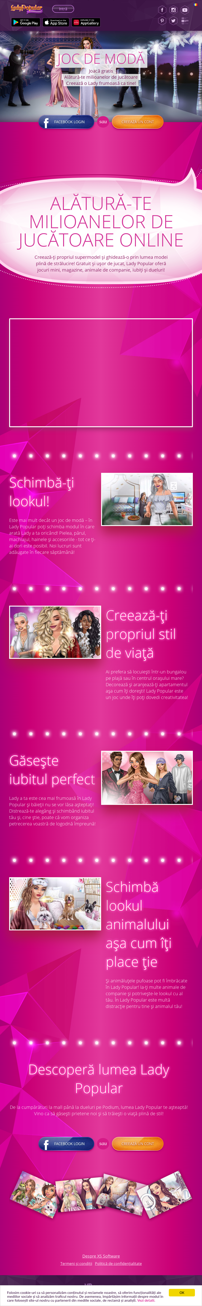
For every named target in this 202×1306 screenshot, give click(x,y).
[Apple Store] (56, 22)
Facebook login (66, 121)
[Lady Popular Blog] (186, 20)
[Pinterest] (162, 20)
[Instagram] (173, 10)
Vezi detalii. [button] (146, 1300)
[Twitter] (173, 20)
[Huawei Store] (86, 22)
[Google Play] (25, 22)
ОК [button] (182, 1292)
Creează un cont (137, 121)
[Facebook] (162, 10)
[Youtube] (186, 10)
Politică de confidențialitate (118, 1263)
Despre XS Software (101, 1256)
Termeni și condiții (76, 1263)
